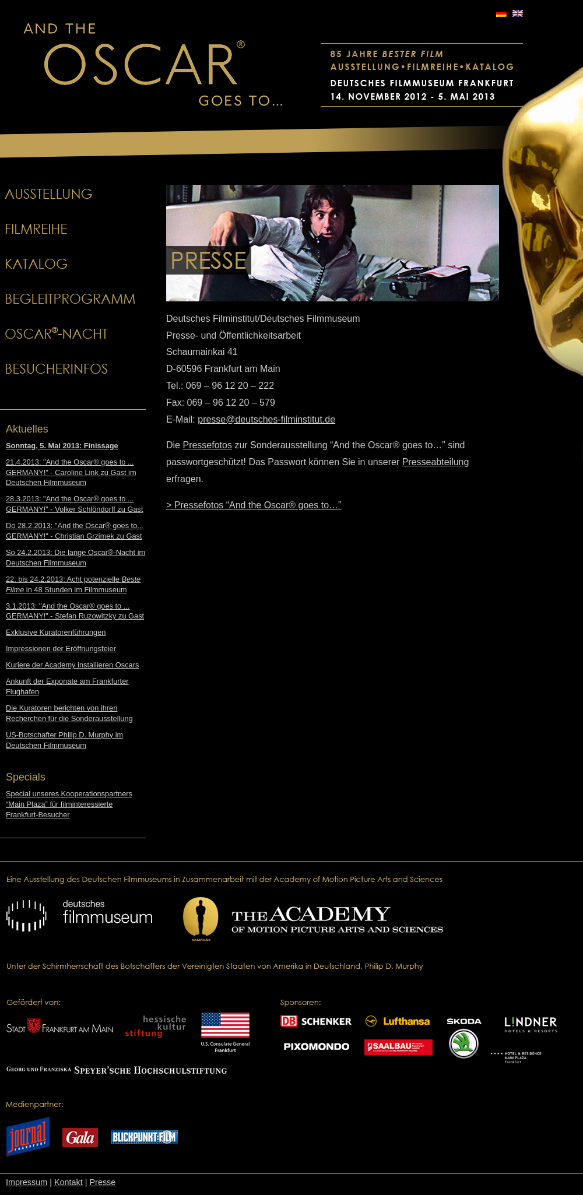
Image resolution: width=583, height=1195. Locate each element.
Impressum (26, 1182)
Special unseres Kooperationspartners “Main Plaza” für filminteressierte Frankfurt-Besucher (69, 804)
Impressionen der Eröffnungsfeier (61, 648)
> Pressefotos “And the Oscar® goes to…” (253, 505)
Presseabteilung (435, 462)
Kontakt (68, 1182)
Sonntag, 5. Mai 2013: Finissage (62, 445)
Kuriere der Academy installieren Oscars (72, 664)
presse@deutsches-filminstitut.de (266, 419)
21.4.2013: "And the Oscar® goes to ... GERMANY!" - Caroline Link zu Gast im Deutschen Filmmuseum (71, 472)
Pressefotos (206, 445)
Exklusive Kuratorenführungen (56, 632)
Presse (102, 1182)
